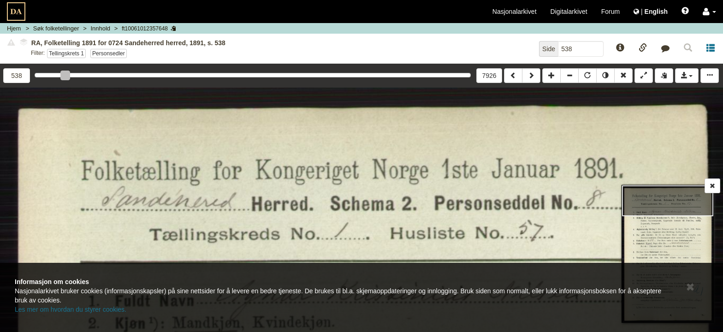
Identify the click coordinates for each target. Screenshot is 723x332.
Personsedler (108, 53)
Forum (610, 11)
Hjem (14, 28)
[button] (709, 11)
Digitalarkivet (569, 11)
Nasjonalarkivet (514, 11)
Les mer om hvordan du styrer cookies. (70, 309)
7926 (489, 75)
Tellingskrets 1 (66, 53)
